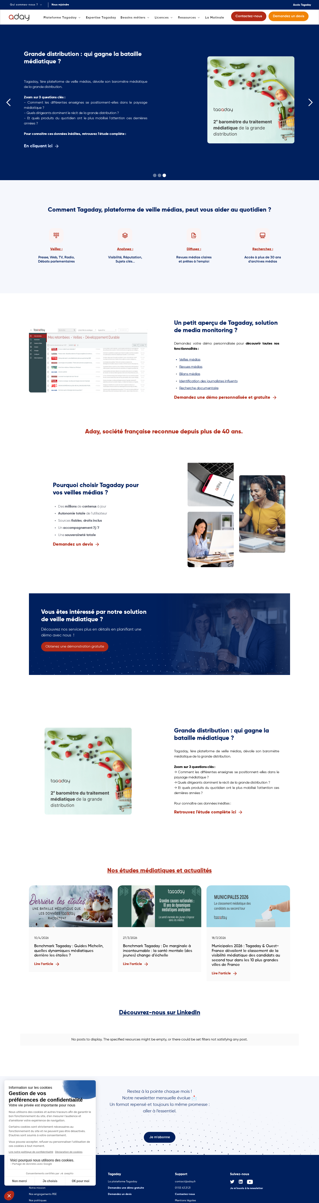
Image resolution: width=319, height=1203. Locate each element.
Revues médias (190, 367)
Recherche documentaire (199, 389)
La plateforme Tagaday (122, 1178)
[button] (26, 4)
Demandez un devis (120, 1191)
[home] (19, 17)
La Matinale (214, 17)
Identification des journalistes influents (208, 381)
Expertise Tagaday (101, 17)
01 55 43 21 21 (182, 1184)
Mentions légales (185, 1197)
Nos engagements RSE (43, 1191)
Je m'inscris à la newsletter (246, 1185)
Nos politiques (38, 1197)
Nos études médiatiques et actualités (159, 871)
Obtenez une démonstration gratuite (74, 646)
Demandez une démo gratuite (126, 1184)
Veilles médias (189, 360)
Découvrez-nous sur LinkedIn (159, 1013)
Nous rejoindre (60, 4)
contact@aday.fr (185, 1178)
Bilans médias (189, 374)
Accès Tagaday (302, 5)
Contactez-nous (185, 1191)
